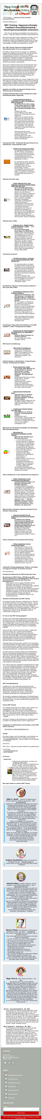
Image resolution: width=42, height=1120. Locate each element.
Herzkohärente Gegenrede (13, 1075)
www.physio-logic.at (27, 862)
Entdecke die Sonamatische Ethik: (23, 149)
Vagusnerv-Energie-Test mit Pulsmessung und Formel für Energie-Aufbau (23, 517)
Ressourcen (9, 1097)
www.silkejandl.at (21, 802)
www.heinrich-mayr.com (21, 886)
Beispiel (6, 716)
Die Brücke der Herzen (12, 1082)
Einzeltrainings (10, 1086)
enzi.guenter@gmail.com (11, 739)
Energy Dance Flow (11, 1090)
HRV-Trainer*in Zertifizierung (22, 348)
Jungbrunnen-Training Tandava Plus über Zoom (21, 409)
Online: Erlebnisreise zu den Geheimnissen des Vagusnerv (21, 479)
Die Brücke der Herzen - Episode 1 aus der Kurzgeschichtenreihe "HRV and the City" (22, 260)
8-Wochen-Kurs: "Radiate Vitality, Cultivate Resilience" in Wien (22, 226)
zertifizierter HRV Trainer (20, 762)
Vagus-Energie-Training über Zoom (21, 392)
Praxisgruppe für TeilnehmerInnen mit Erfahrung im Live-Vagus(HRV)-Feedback (22, 332)
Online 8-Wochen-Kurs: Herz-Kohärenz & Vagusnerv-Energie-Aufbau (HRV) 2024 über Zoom (23, 185)
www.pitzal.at (31, 931)
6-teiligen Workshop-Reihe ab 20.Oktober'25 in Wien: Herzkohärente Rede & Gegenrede (22, 101)
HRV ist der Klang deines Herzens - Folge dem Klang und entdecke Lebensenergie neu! (21, 1117)
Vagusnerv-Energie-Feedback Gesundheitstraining (17, 18)
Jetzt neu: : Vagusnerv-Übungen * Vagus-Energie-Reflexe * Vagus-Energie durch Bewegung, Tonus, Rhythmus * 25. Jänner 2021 (24, 502)
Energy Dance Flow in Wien (21, 367)
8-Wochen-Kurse (10, 1078)
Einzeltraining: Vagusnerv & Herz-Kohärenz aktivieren (22, 292)
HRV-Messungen (10, 1093)
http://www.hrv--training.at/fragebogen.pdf (16, 729)
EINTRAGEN (21, 1113)
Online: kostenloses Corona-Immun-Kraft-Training (21, 544)
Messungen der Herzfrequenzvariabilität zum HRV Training (21, 434)
